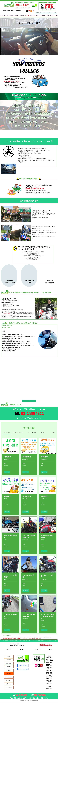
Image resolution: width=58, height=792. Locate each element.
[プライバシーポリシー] (43, 12)
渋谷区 (51, 662)
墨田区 (47, 673)
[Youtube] (29, 11)
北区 (51, 667)
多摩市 (47, 678)
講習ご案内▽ (9, 663)
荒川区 (51, 670)
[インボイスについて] (23, 665)
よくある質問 (9, 680)
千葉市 (47, 683)
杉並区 (47, 665)
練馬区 (51, 668)
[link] (7, 432)
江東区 (51, 672)
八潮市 (51, 680)
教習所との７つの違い (8, 677)
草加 (47, 680)
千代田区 (48, 657)
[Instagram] (36, 665)
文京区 (51, 665)
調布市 (48, 676)
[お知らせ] (50, 12)
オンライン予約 (9, 687)
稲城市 (50, 676)
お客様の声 (8, 670)
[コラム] (55, 12)
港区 (47, 659)
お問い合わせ (9, 684)
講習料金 (9, 666)
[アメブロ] (31, 11)
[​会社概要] (37, 12)
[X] (27, 11)
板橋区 (47, 668)
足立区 (47, 672)
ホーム (8, 656)
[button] (7, 472)
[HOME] (29, 401)
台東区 (47, 670)
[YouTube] (41, 665)
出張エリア (8, 673)
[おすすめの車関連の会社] (23, 669)
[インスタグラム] (33, 11)
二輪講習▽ (8, 660)
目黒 (47, 662)
